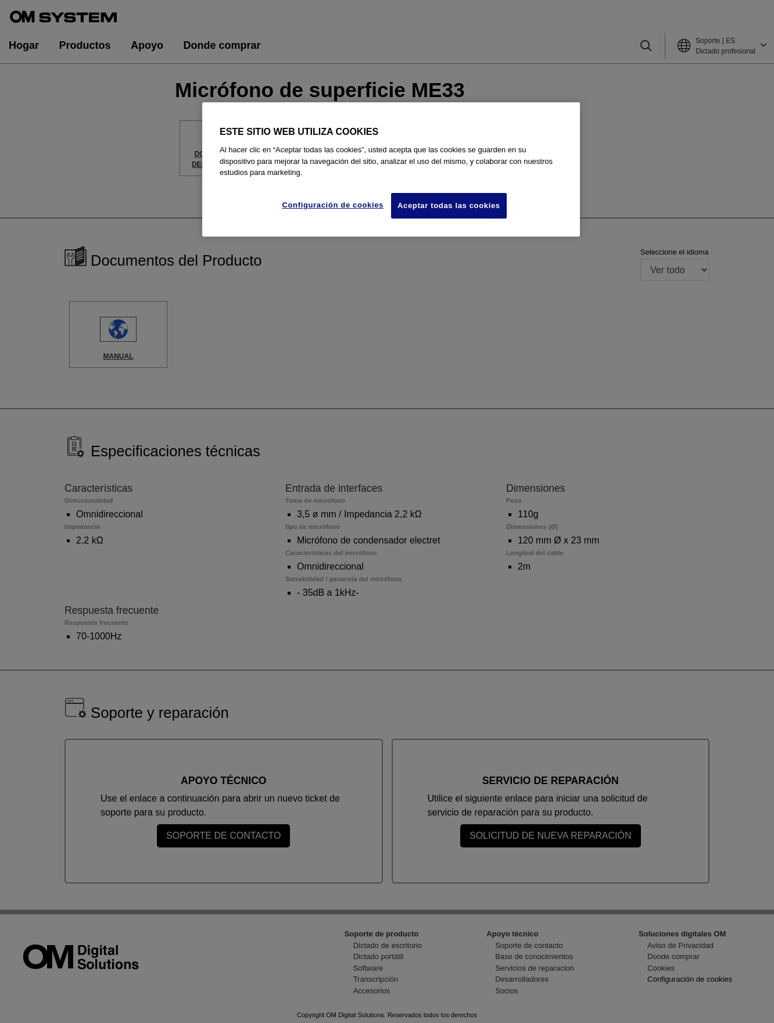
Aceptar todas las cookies (448, 205)
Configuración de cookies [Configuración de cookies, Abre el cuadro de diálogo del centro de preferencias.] (333, 205)
